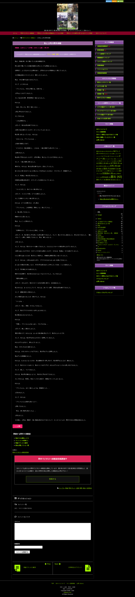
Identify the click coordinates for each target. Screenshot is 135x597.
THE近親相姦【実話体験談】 (106, 239)
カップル (61, 488)
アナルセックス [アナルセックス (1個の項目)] (113, 156)
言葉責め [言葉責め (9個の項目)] (107, 173)
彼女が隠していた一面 (22, 445)
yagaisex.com (67, 592)
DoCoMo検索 (102, 227)
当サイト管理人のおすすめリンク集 (107, 134)
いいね (17, 426)
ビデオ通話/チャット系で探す (106, 107)
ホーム (15, 33)
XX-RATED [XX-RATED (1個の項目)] (102, 153)
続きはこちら (100, 255)
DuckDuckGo (101, 248)
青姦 (66, 488)
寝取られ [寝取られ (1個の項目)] (107, 166)
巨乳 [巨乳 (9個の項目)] (113, 166)
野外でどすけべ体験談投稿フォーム (34, 54)
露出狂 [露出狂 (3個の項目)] (109, 179)
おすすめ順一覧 (102, 86)
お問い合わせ (100, 140)
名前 (52, 544)
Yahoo (99, 219)
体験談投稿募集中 (103, 46)
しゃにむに (101, 229)
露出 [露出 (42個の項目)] (116, 176)
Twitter (100, 235)
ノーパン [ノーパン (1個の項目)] (119, 159)
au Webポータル (103, 243)
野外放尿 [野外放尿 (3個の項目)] (106, 177)
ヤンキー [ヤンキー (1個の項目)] (105, 161)
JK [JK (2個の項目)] (107, 151)
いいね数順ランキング (104, 54)
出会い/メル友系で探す (104, 118)
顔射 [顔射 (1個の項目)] (114, 179)
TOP (52, 583)
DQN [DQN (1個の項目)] (103, 151)
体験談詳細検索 (102, 73)
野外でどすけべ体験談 (27, 33)
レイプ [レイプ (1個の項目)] (111, 161)
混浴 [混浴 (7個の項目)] (106, 169)
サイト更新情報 (101, 132)
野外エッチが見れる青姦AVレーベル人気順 (50, 33)
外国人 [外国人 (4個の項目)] (101, 163)
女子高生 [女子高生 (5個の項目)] (115, 163)
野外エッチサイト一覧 (104, 82)
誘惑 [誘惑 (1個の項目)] (115, 173)
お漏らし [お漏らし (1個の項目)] (114, 153)
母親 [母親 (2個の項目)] (101, 169)
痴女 (84, 488)
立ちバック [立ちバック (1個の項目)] (115, 171)
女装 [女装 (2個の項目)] (101, 166)
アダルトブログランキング (104, 292)
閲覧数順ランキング (103, 57)
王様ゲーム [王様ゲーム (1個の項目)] (103, 171)
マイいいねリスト (102, 69)
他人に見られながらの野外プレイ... (109, 199)
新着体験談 (101, 50)
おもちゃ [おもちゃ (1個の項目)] (108, 153)
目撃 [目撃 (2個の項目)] (109, 171)
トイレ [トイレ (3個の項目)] (112, 159)
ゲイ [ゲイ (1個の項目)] (107, 159)
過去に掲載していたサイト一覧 (105, 137)
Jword (99, 250)
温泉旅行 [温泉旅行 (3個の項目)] (114, 169)
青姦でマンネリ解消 (21, 443)
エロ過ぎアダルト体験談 (105, 221)
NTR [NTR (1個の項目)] (111, 151)
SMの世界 (101, 237)
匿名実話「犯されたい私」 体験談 (108, 233)
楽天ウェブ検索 (102, 241)
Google (100, 215)
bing (99, 225)
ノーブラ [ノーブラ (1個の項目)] (99, 161)
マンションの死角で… (22, 440)
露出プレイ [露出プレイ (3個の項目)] (101, 179)
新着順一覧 (101, 90)
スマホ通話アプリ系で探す (105, 114)
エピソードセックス (104, 252)
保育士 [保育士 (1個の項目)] (116, 161)
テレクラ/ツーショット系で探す (106, 111)
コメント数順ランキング (104, 61)
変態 (81, 488)
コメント (17, 521)
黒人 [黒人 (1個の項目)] (119, 179)
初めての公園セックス (22, 438)
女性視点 (89, 488)
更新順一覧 (102, 94)
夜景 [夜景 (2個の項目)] (108, 163)
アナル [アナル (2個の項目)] (106, 156)
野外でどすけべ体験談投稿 (21, 452)
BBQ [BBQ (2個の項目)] (98, 151)
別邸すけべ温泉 (102, 231)
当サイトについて (101, 33)
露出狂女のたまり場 (104, 223)
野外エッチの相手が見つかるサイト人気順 (79, 33)
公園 (77, 488)
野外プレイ (72, 488)
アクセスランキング (102, 278)
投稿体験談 (100, 65)
